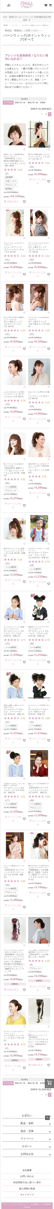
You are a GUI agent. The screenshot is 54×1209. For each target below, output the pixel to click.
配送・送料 (27, 1123)
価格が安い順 (20, 103)
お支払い (27, 1115)
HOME (5, 25)
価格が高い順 (33, 103)
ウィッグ (15, 25)
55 (32, 260)
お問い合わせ (27, 1176)
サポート (27, 1146)
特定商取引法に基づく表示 (27, 1182)
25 (32, 167)
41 (7, 260)
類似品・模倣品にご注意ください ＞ (22, 30)
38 (32, 643)
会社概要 (27, 1170)
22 (7, 563)
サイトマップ (27, 1194)
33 (7, 885)
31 (7, 334)
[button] (42, 114)
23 (7, 643)
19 (7, 404)
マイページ (27, 1138)
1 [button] (46, 114)
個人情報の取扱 (27, 1188)
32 (32, 334)
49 (32, 800)
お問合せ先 (27, 1154)
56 (7, 483)
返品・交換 (27, 1131)
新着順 (42, 103)
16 (32, 406)
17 (7, 800)
